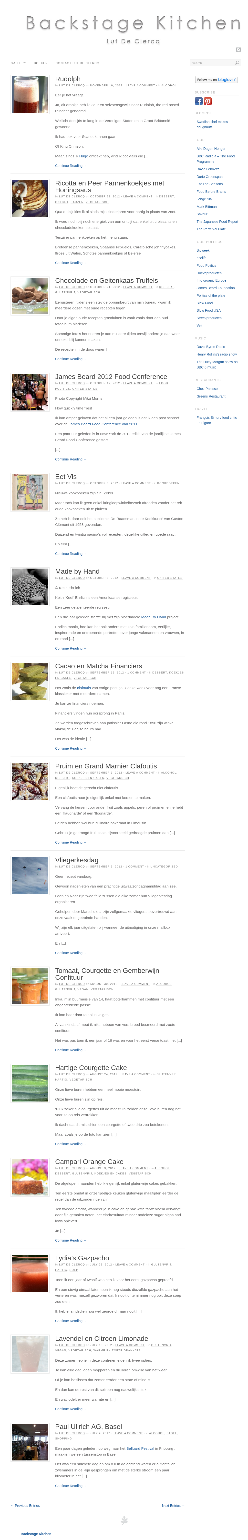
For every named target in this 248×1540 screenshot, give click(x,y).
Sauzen (77, 202)
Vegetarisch (97, 202)
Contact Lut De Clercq (78, 63)
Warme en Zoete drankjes (117, 1350)
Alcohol (168, 85)
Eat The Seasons (209, 184)
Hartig (61, 1079)
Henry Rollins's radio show (216, 354)
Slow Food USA (208, 310)
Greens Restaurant (210, 396)
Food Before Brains (211, 192)
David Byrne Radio (210, 347)
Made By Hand (153, 617)
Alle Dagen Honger (210, 149)
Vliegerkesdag (76, 860)
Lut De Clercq (72, 85)
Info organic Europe (211, 280)
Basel (171, 1433)
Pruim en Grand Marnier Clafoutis (106, 766)
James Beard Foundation (215, 288)
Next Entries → (173, 1506)
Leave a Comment (140, 85)
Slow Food (204, 303)
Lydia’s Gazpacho (82, 1258)
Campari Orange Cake (89, 1161)
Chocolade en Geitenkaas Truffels (106, 280)
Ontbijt (61, 202)
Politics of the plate (210, 295)
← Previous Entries (25, 1506)
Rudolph (68, 79)
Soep (74, 1269)
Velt (199, 325)
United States (84, 388)
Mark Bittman (206, 207)
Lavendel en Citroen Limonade (101, 1338)
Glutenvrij (65, 292)
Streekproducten (209, 318)
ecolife (201, 258)
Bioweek (202, 250)
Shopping (63, 1438)
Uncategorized (164, 866)
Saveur (201, 214)
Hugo (83, 156)
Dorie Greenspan (209, 177)
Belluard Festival (139, 1448)
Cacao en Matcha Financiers (98, 666)
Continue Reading (71, 166)
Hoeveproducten (209, 273)
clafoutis (84, 688)
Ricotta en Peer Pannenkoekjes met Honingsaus (109, 186)
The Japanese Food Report (217, 222)
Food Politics (206, 265)
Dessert (166, 196)
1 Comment (136, 672)
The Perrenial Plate (211, 229)
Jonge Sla (204, 199)
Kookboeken (168, 483)
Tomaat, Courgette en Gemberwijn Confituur (107, 974)
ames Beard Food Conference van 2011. (104, 424)
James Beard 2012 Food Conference (111, 376)
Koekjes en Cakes (88, 777)
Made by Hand (77, 571)
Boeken (41, 63)
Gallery (18, 63)
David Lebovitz (207, 169)
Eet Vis (66, 476)
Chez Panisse (206, 389)
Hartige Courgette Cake (91, 1067)
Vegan (83, 989)
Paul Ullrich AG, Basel (88, 1426)
